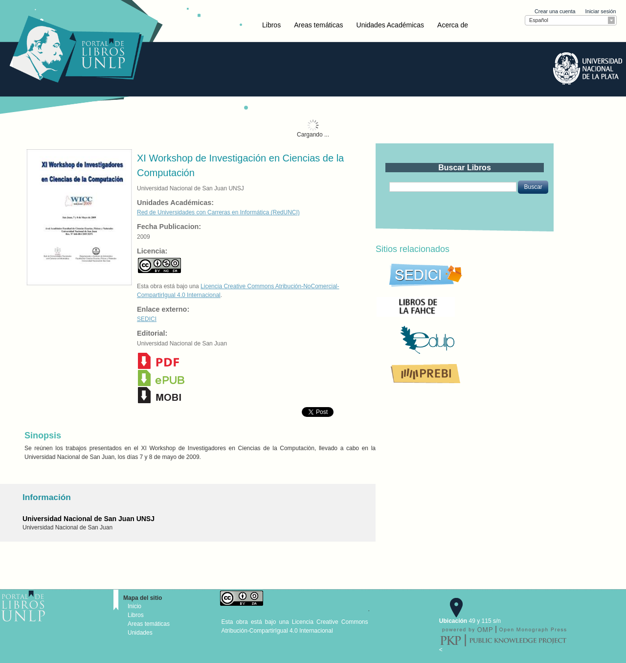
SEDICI (146, 319)
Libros (271, 25)
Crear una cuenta (555, 11)
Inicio (134, 606)
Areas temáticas (318, 25)
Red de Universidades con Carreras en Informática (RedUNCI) (218, 212)
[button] (533, 187)
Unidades (140, 632)
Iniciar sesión (600, 11)
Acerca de (452, 25)
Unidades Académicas (391, 25)
